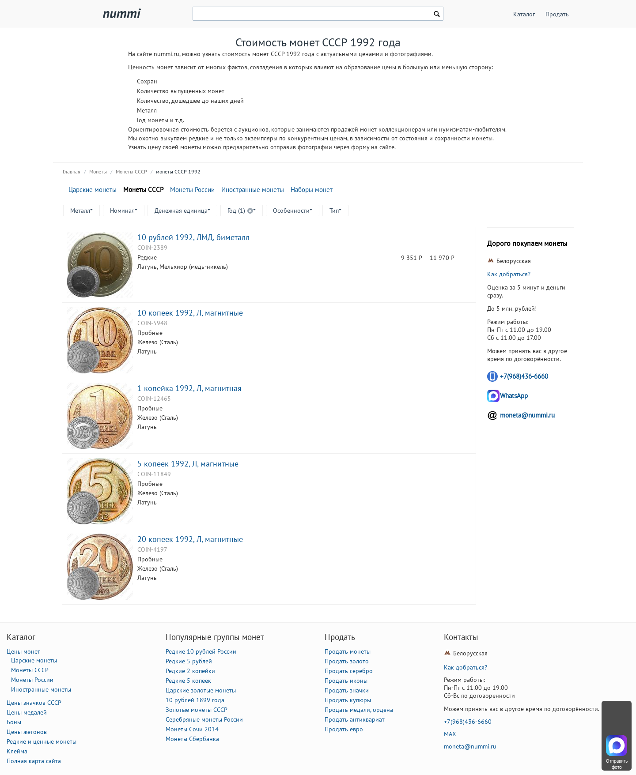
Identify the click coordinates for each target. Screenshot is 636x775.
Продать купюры (348, 700)
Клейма (17, 751)
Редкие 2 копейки (190, 671)
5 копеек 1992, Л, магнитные (187, 463)
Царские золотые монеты (201, 690)
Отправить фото (617, 764)
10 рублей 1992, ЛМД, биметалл (193, 237)
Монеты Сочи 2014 (192, 729)
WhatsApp (514, 395)
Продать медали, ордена (359, 710)
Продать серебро (349, 671)
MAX (450, 734)
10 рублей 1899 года (195, 700)
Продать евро (344, 729)
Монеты (98, 171)
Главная (71, 171)
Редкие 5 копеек (188, 681)
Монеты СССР (131, 171)
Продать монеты (348, 651)
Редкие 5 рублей (189, 661)
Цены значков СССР (34, 703)
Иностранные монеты (252, 189)
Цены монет (23, 651)
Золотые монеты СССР (196, 710)
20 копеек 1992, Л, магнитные (190, 539)
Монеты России (192, 189)
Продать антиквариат (355, 719)
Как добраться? (508, 274)
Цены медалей (27, 712)
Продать (557, 14)
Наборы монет (312, 189)
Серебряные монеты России (204, 719)
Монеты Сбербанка (192, 739)
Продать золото (347, 661)
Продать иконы (346, 681)
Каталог (524, 14)
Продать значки (347, 690)
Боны (14, 722)
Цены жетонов (27, 732)
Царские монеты (92, 189)
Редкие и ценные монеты (41, 741)
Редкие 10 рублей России (201, 651)
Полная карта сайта (34, 761)
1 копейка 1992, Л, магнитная (189, 388)
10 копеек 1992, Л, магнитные (190, 312)
